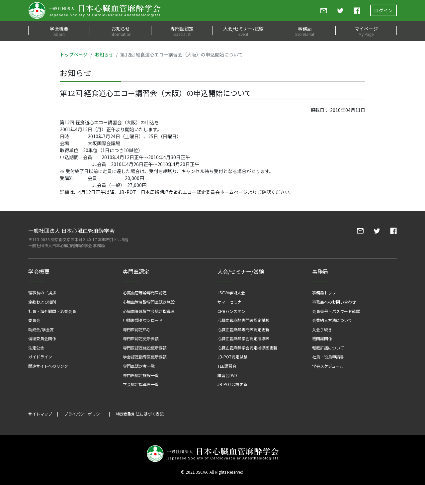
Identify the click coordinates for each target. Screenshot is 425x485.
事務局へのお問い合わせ (334, 302)
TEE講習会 (226, 366)
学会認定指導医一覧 (141, 384)
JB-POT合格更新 (232, 384)
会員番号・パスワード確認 (336, 311)
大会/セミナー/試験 (243, 31)
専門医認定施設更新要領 (145, 347)
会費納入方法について (332, 320)
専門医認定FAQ (136, 329)
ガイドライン (40, 356)
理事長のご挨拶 (42, 292)
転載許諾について (328, 347)
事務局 (304, 31)
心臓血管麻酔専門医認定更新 (243, 329)
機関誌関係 (322, 338)
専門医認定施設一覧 (141, 375)
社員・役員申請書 (328, 356)
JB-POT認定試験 (232, 356)
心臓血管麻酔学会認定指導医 (149, 311)
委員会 (34, 320)
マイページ (366, 31)
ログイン (383, 10)
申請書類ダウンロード (143, 320)
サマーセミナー (231, 302)
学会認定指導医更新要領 (145, 356)
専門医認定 (181, 31)
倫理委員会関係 (42, 338)
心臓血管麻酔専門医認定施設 (149, 302)
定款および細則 (42, 302)
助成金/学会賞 (41, 329)
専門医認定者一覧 (139, 366)
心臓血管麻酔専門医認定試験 (243, 320)
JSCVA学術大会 (231, 292)
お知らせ (120, 31)
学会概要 (59, 31)
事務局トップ (324, 292)
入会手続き (322, 329)
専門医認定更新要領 (141, 338)
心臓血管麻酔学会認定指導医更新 (247, 347)
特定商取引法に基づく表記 (140, 414)
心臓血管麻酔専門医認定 (145, 292)
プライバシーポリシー (84, 414)
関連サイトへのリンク (48, 366)
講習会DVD (227, 375)
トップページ (74, 54)
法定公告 (36, 347)
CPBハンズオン (231, 311)
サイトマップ (40, 414)
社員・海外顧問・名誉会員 (52, 311)
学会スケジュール (328, 366)
